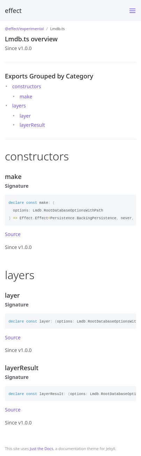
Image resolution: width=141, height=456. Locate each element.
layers (19, 105)
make (26, 96)
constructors (26, 86)
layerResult (32, 125)
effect (13, 10)
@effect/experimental (24, 28)
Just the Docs (41, 448)
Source (13, 234)
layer (25, 115)
